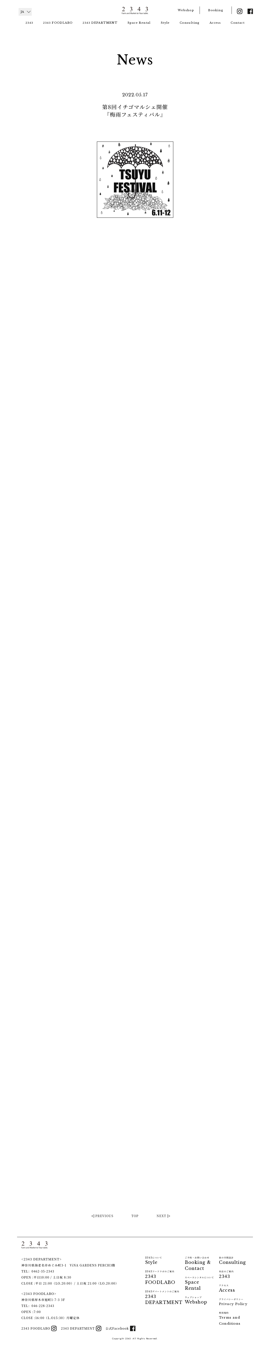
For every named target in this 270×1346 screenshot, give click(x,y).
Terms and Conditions (234, 1318)
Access (215, 23)
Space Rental (139, 23)
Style (165, 23)
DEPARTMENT (100, 22)
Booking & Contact (201, 1263)
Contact (238, 23)
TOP (135, 1216)
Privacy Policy (233, 1302)
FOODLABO (58, 22)
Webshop (186, 10)
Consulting (190, 23)
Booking (215, 10)
